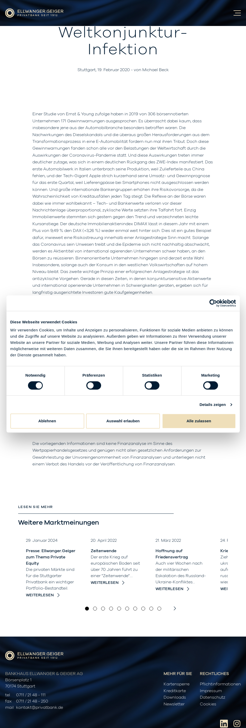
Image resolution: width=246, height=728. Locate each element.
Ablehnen (47, 421)
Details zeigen (213, 404)
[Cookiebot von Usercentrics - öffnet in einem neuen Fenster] (213, 303)
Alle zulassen (198, 421)
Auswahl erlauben (122, 421)
